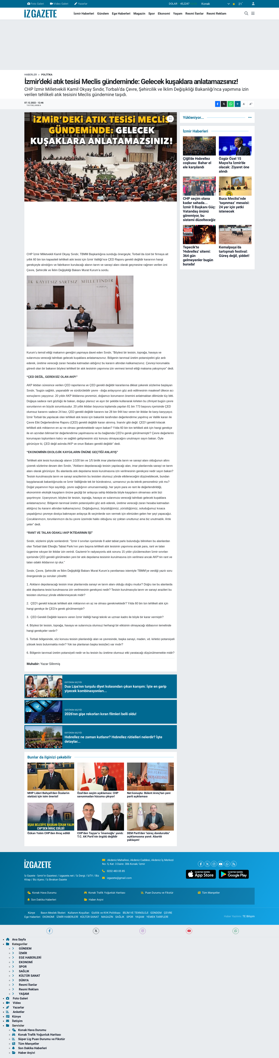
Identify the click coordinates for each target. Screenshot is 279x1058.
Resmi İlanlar (194, 13)
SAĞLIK (119, 916)
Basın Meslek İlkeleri (53, 912)
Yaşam (177, 13)
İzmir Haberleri (84, 13)
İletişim (14, 1021)
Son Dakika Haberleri (41, 899)
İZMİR (19, 953)
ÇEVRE (168, 912)
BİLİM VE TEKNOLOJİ (135, 912)
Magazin (139, 13)
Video (13, 1003)
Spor (151, 13)
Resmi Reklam (216, 13)
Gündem (103, 13)
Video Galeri (59, 3)
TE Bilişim (249, 916)
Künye (29, 912)
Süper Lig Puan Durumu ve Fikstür (38, 1039)
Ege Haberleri (121, 13)
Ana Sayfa (16, 939)
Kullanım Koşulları (78, 912)
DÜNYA (20, 980)
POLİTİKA (46, 74)
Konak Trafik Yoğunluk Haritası (104, 892)
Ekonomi (164, 13)
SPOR (130, 916)
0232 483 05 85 (116, 871)
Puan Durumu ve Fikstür (157, 892)
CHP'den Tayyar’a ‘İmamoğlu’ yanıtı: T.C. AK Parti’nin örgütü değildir (100, 834)
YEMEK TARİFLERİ (157, 916)
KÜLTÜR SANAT (89, 916)
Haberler (30, 74)
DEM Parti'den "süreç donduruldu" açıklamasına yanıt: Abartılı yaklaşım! (148, 836)
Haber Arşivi (93, 899)
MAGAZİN (107, 916)
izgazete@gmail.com (119, 878)
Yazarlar (80, 3)
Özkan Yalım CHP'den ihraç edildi (48, 833)
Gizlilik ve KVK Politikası (105, 912)
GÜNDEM (156, 912)
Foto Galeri (35, 3)
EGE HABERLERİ (26, 957)
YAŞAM (139, 916)
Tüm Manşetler (209, 892)
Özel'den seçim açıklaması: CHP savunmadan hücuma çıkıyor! (97, 794)
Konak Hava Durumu (42, 892)
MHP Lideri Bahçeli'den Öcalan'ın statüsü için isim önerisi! (48, 794)
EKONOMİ (48, 916)
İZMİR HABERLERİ (67, 916)
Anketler (15, 1012)
